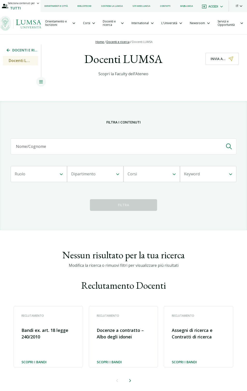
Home (100, 42)
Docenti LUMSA (142, 42)
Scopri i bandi (34, 362)
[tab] (60, 23)
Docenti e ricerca (118, 42)
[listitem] (56, 6)
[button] (239, 6)
